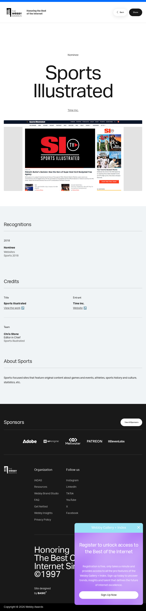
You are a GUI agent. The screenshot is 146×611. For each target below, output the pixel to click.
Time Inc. (73, 110)
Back (120, 12)
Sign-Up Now (109, 595)
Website (78, 308)
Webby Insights (43, 513)
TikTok (70, 493)
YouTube (71, 500)
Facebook (72, 513)
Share (135, 12)
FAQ (36, 500)
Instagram (72, 480)
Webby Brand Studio (46, 493)
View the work (12, 308)
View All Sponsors (131, 422)
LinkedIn (71, 487)
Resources (40, 487)
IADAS (38, 480)
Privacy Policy (42, 519)
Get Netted (41, 506)
